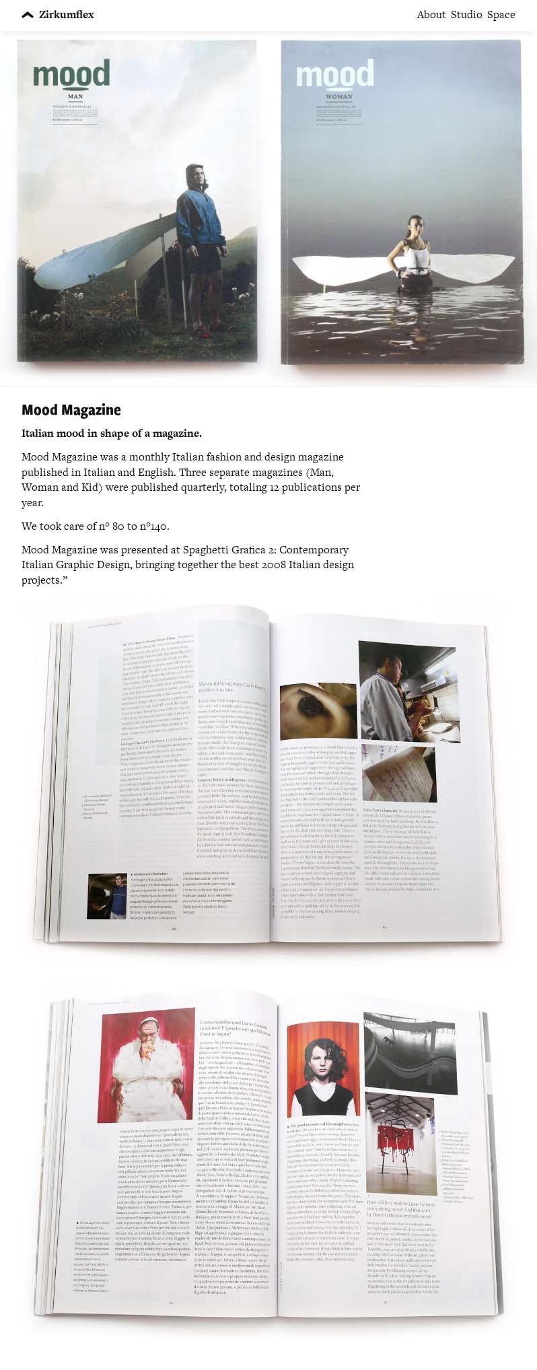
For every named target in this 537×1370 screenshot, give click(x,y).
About (431, 14)
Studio (466, 14)
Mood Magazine (71, 409)
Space (501, 14)
